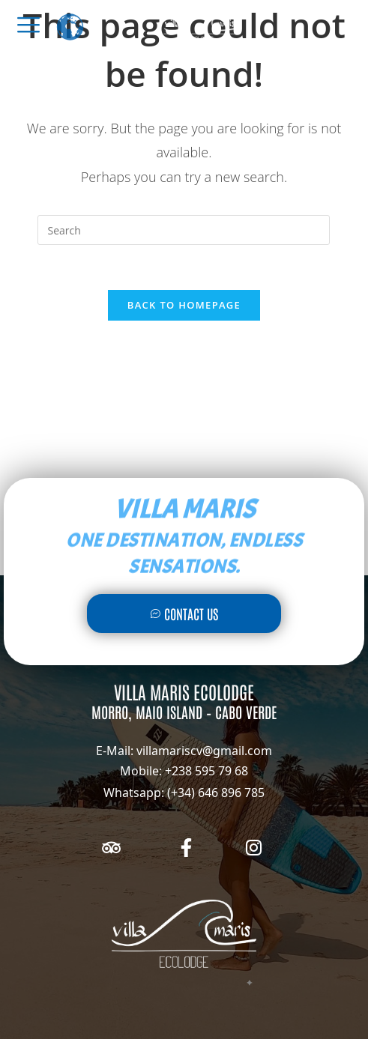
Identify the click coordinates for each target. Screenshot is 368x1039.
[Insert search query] (183, 230)
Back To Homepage (184, 305)
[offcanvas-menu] (28, 24)
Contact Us (184, 614)
